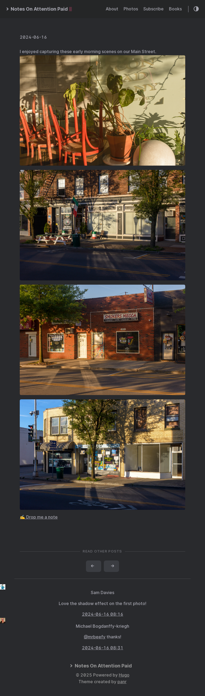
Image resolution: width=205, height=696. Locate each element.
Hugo (124, 675)
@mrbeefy (94, 636)
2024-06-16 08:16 (102, 614)
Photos (131, 8)
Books (175, 8)
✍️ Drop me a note (39, 517)
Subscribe (153, 8)
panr (122, 681)
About (112, 8)
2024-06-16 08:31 (102, 647)
